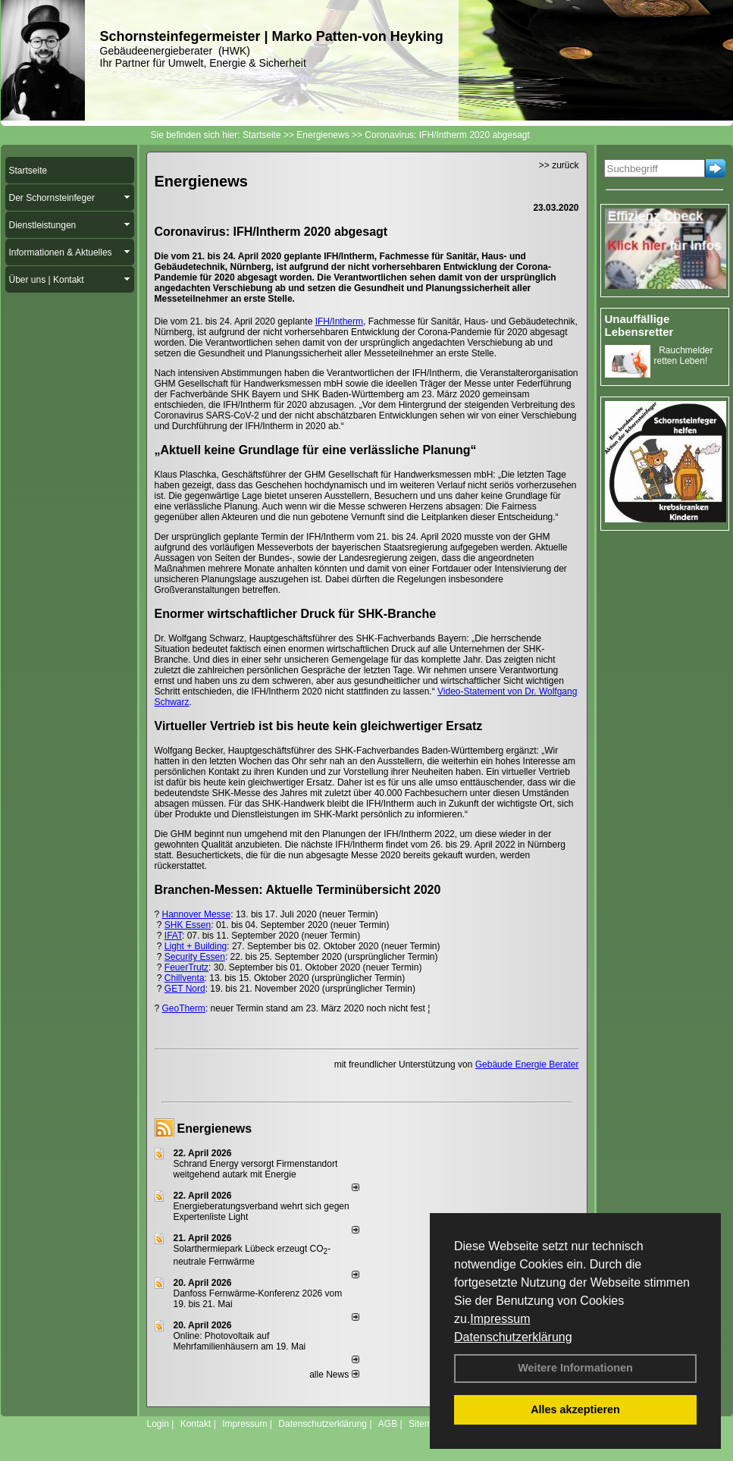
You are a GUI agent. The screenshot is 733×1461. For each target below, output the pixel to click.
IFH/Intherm (339, 321)
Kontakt (195, 1424)
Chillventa (184, 978)
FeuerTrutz (186, 967)
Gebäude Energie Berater (527, 1064)
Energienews (214, 1128)
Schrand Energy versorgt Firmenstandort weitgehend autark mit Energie (256, 1169)
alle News (334, 1374)
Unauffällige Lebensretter (639, 325)
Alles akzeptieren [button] (575, 1409)
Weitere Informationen (575, 1368)
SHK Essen (187, 925)
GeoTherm (183, 1008)
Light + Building (195, 946)
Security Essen (194, 957)
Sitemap (425, 1424)
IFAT (173, 935)
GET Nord (184, 988)
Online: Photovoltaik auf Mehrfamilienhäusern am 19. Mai (240, 1341)
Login (158, 1424)
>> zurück (559, 165)
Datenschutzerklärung (513, 1337)
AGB (387, 1424)
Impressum (500, 1318)
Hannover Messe (196, 914)
